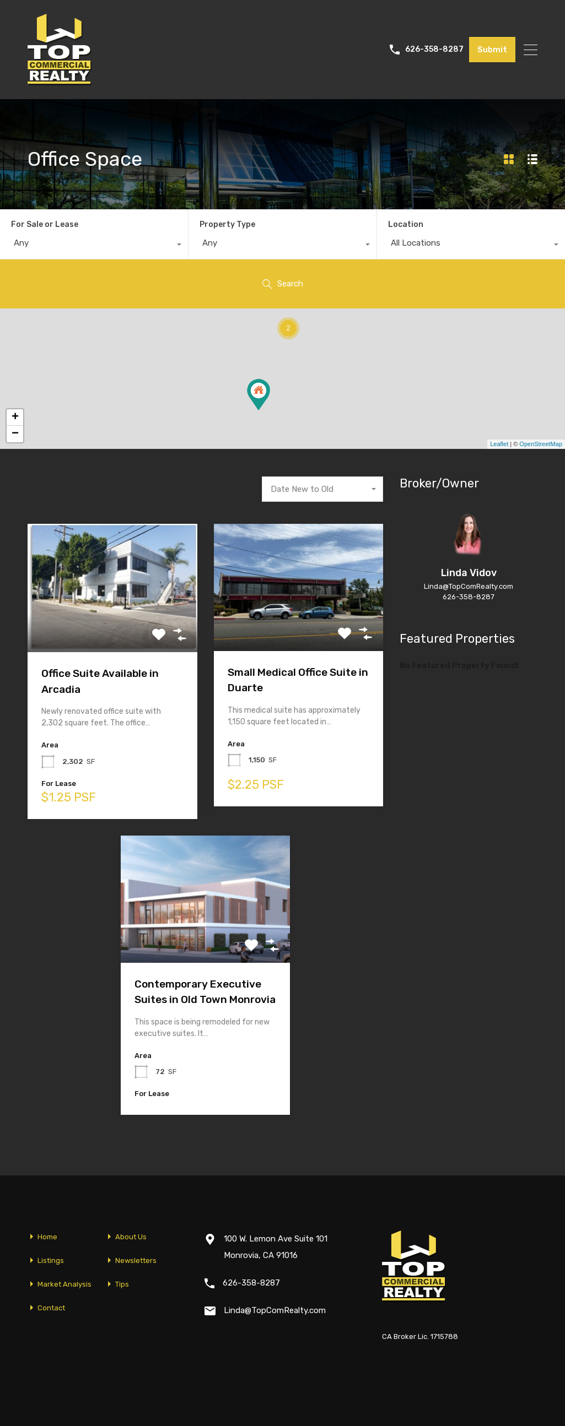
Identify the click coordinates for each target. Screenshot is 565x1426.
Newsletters (136, 1260)
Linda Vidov (469, 573)
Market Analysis (64, 1284)
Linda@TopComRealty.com (468, 586)
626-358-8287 (434, 49)
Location (405, 224)
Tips (122, 1284)
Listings (50, 1260)
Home (47, 1236)
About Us (131, 1236)
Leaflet (499, 444)
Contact (51, 1307)
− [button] (15, 434)
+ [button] (15, 417)
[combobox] (94, 245)
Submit (492, 50)
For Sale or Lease (44, 224)
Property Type (227, 224)
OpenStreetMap (540, 444)
